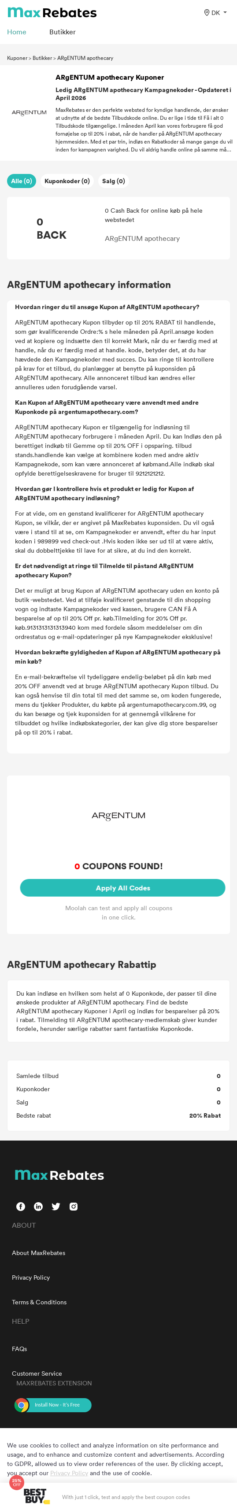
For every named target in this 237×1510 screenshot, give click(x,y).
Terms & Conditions (39, 1302)
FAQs (19, 1348)
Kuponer (17, 58)
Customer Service (37, 1373)
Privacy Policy (31, 1277)
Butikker (42, 58)
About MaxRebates (38, 1252)
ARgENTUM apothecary (85, 58)
